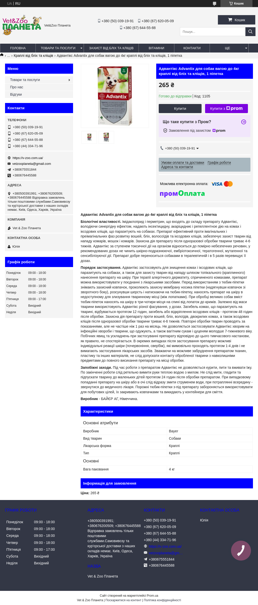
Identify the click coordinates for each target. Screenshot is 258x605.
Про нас (16, 87)
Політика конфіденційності (162, 600)
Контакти (192, 48)
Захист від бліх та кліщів (111, 48)
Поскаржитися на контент (123, 600)
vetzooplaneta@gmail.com (31, 164)
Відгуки (16, 94)
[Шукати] (250, 31)
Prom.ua (152, 595)
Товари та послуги (58, 48)
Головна (18, 48)
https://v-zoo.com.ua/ (28, 158)
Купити (180, 108)
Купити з (226, 108)
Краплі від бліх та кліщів (33, 56)
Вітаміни (156, 48)
